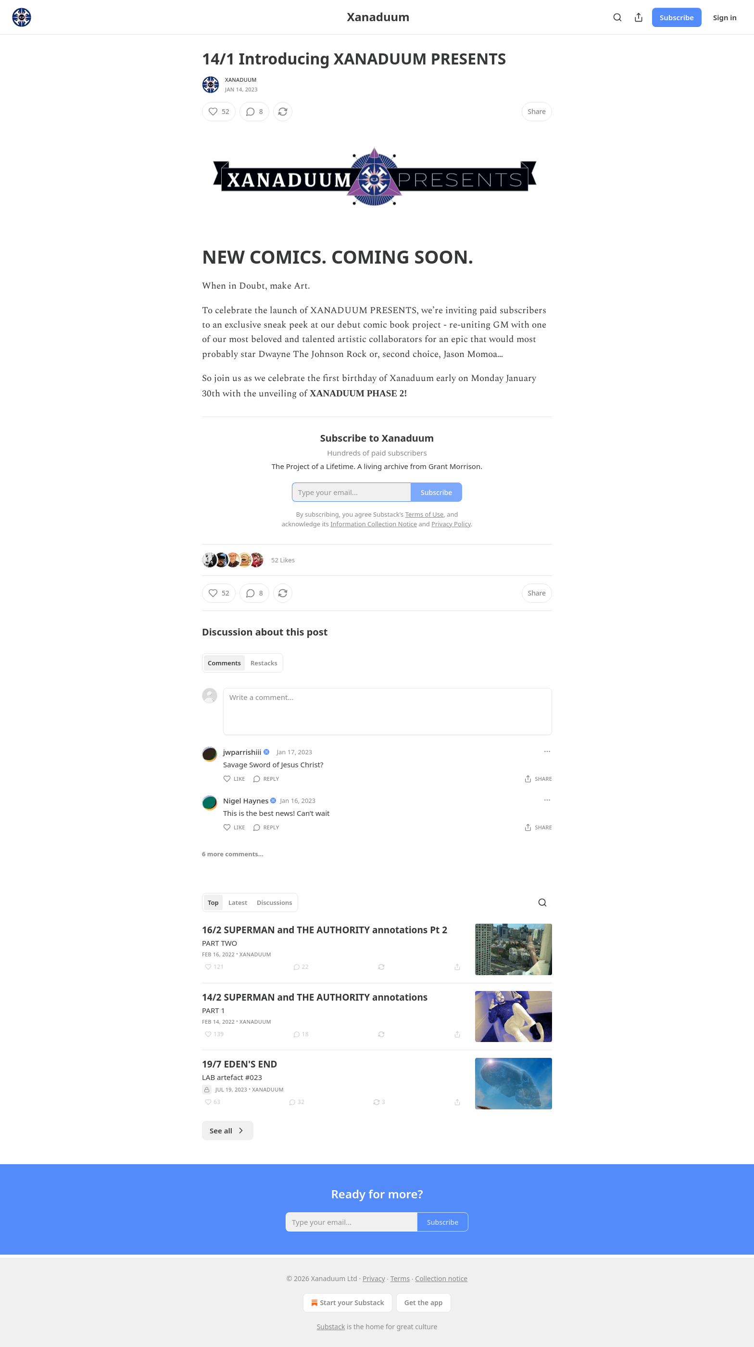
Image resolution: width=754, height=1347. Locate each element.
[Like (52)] (219, 111)
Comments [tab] (224, 663)
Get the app (423, 1302)
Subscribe (677, 17)
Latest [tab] (237, 902)
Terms (400, 1278)
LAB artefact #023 (232, 1077)
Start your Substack (346, 1302)
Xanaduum (241, 79)
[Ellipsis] (547, 751)
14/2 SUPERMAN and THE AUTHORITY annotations (314, 997)
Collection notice (441, 1278)
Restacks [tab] (264, 663)
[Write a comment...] (388, 711)
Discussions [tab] (274, 902)
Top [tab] (213, 902)
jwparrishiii (242, 752)
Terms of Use (424, 514)
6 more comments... (233, 854)
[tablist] (242, 663)
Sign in (725, 17)
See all (228, 1130)
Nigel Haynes (246, 800)
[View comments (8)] (254, 111)
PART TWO (219, 943)
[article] (377, 949)
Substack (331, 1326)
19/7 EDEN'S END (239, 1064)
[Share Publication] (638, 17)
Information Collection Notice (373, 524)
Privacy (374, 1278)
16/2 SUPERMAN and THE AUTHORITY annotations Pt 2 (324, 930)
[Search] (617, 17)
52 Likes (283, 560)
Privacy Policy (451, 524)
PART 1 (213, 1010)
